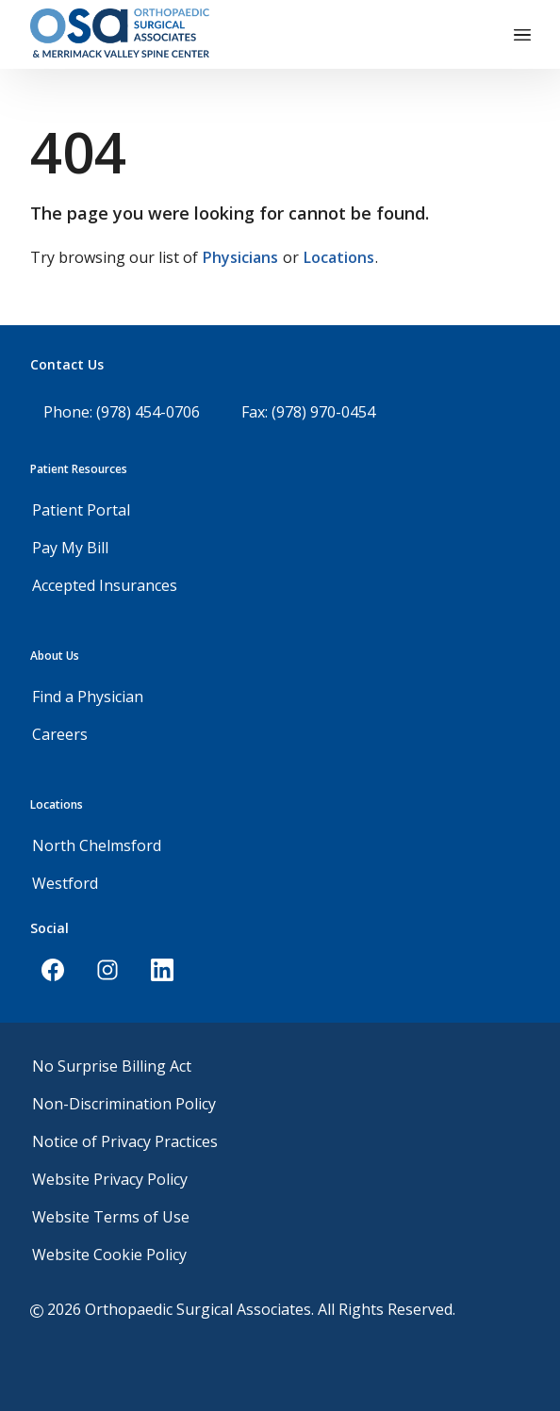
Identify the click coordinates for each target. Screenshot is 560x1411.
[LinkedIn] (162, 970)
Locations (339, 257)
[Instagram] (107, 970)
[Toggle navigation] (522, 34)
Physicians (240, 257)
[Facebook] (52, 970)
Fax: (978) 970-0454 (308, 412)
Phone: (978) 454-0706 (121, 412)
